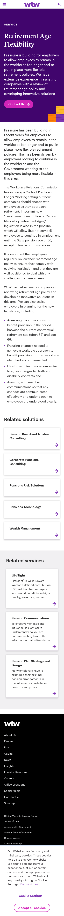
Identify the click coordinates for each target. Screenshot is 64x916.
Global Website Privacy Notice (21, 815)
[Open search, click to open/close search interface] (59, 4)
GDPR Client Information (18, 832)
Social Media (12, 790)
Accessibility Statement (17, 826)
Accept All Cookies (32, 908)
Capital (8, 753)
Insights (9, 765)
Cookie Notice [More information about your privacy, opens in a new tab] (29, 884)
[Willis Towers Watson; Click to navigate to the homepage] (32, 4)
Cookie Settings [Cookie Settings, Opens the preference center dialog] (30, 896)
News (7, 759)
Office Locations (14, 784)
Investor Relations (15, 772)
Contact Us (19, 104)
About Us (10, 735)
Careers (9, 778)
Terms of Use (11, 821)
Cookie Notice (12, 837)
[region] (32, 880)
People (8, 741)
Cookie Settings (13, 843)
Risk (6, 747)
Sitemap (9, 803)
